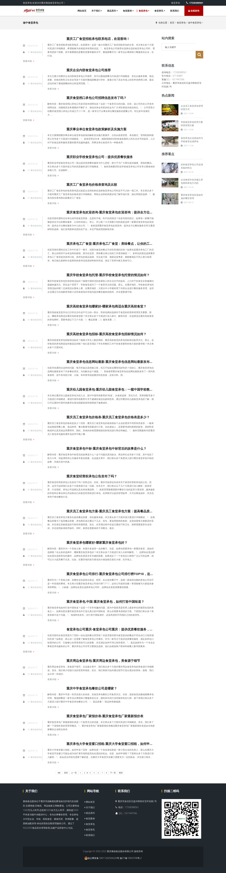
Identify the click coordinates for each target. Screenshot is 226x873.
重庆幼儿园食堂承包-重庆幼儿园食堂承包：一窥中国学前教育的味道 (114, 389)
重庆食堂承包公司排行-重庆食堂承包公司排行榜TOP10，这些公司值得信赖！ (120, 574)
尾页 (121, 773)
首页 (172, 22)
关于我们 (96, 10)
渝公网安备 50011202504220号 (101, 858)
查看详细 (27, 61)
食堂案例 (128, 10)
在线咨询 (193, 10)
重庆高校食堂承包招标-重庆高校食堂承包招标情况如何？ (106, 334)
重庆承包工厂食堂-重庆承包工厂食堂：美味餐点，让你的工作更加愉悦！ (117, 243)
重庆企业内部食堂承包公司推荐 (88, 70)
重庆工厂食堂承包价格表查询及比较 (91, 184)
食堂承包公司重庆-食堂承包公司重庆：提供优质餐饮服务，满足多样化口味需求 (122, 629)
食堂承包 (144, 10)
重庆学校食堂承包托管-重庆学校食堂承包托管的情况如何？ (108, 275)
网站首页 (81, 10)
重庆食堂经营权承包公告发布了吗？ (91, 476)
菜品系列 (112, 10)
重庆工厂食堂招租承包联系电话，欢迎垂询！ (98, 39)
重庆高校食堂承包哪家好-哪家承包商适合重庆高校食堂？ (106, 306)
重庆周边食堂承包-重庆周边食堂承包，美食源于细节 (103, 660)
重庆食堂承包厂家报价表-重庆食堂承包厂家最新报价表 (104, 716)
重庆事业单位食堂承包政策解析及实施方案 (96, 129)
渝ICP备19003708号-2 (131, 858)
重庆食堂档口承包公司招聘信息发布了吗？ (96, 98)
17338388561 (194, 2)
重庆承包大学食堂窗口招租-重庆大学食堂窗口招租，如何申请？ (111, 744)
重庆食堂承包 (36, 52)
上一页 (74, 773)
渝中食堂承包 (194, 22)
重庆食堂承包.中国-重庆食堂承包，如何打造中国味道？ (105, 601)
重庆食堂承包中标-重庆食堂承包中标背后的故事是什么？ (106, 448)
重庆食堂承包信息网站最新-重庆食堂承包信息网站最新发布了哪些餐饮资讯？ (120, 362)
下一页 (113, 773)
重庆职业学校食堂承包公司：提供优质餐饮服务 (99, 157)
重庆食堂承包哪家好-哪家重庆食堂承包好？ (96, 542)
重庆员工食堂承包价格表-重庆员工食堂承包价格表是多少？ (108, 417)
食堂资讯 (159, 10)
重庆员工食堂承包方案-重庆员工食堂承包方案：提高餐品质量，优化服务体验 (120, 511)
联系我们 (174, 10)
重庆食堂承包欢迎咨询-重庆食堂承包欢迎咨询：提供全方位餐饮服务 (114, 212)
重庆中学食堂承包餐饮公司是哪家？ (91, 688)
